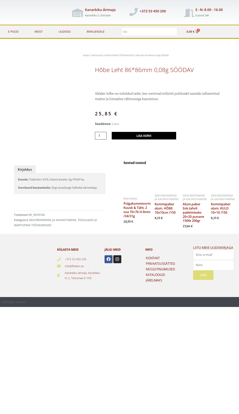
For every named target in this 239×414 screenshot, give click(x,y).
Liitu (203, 276)
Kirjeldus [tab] (25, 170)
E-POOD (13, 31)
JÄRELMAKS (154, 281)
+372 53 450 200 (153, 11)
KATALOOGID (155, 276)
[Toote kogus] (101, 135)
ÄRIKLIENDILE (96, 31)
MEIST (39, 31)
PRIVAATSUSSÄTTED (160, 264)
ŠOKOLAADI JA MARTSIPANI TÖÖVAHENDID (112, 55)
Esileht (86, 55)
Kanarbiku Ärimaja (100, 9)
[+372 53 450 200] (133, 12)
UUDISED (65, 31)
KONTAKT (153, 259)
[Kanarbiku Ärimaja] (77, 13)
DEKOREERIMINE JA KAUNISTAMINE (52, 221)
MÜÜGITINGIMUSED (160, 270)
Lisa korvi (143, 135)
